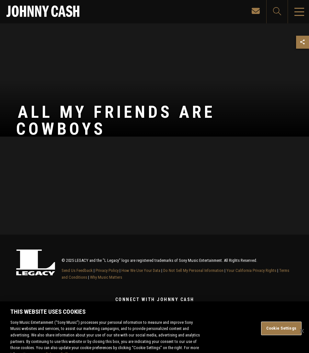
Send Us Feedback (77, 270)
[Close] (302, 334)
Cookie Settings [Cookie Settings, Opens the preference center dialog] (281, 331)
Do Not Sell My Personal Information (193, 270)
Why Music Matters (106, 277)
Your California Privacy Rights (251, 270)
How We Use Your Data (140, 270)
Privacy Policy (107, 270)
